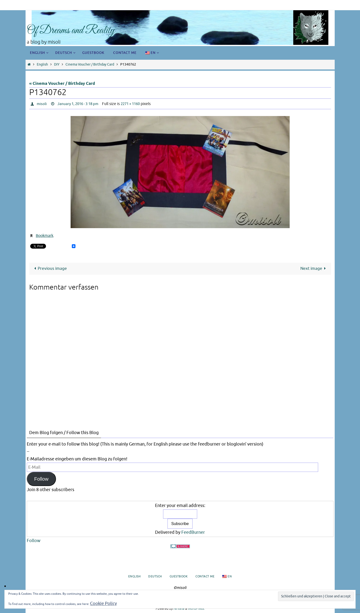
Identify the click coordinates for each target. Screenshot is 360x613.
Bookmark (44, 235)
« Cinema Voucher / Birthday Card (62, 84)
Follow (41, 479)
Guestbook (179, 576)
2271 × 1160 (136, 103)
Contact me (204, 576)
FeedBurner (193, 532)
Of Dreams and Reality (71, 31)
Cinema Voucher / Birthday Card (89, 64)
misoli (42, 103)
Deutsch (155, 576)
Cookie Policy (103, 603)
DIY (56, 64)
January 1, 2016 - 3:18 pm (80, 103)
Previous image (49, 268)
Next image (314, 268)
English (42, 64)
